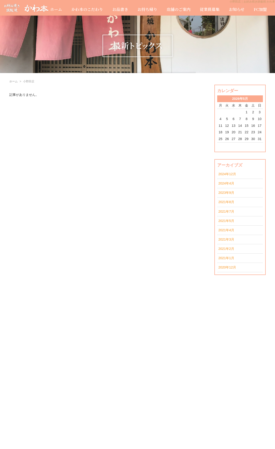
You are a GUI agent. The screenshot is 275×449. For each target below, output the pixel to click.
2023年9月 (226, 192)
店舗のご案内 (178, 9)
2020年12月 (227, 267)
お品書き (120, 9)
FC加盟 (260, 9)
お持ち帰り (147, 9)
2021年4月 (226, 230)
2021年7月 (226, 211)
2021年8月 (226, 202)
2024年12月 (227, 174)
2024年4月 (226, 183)
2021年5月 (226, 221)
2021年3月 (226, 239)
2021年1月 (226, 258)
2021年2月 (226, 249)
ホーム (56, 9)
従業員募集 (210, 9)
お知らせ (236, 9)
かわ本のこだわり (87, 9)
